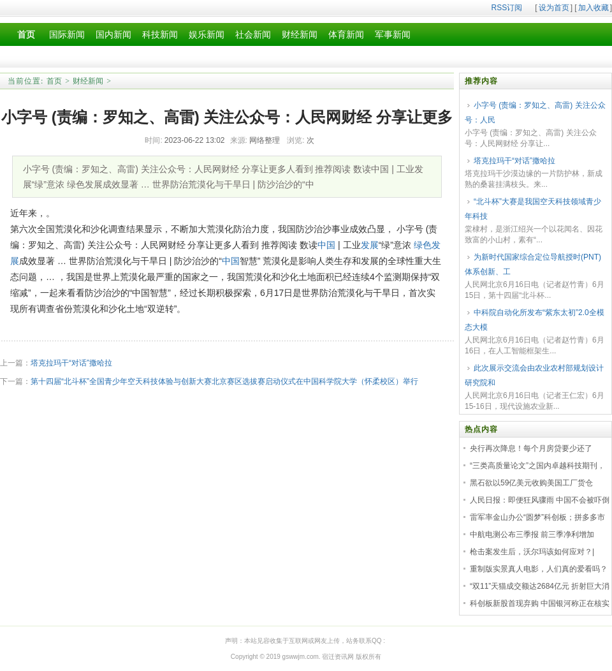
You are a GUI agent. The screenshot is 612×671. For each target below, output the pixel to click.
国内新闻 (113, 35)
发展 (370, 245)
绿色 (423, 245)
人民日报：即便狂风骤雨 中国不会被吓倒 (539, 500)
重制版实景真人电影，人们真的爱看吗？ (539, 568)
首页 (54, 81)
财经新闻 (299, 35)
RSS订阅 (507, 7)
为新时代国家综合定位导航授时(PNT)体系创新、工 (533, 264)
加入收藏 (593, 7)
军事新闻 (393, 35)
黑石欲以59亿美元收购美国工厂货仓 (531, 482)
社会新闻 (253, 35)
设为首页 (554, 7)
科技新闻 (160, 35)
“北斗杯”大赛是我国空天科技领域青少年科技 (533, 209)
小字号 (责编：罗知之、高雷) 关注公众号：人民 (535, 112)
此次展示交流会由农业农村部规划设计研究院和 (534, 375)
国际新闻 (67, 35)
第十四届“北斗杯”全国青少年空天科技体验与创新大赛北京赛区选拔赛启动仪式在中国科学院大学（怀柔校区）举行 (224, 381)
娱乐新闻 (206, 35)
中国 (326, 245)
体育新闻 (346, 35)
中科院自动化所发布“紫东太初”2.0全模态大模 (534, 320)
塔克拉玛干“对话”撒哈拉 (71, 362)
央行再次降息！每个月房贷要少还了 (531, 448)
